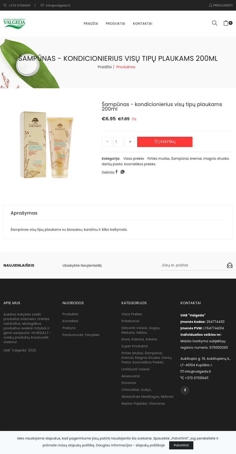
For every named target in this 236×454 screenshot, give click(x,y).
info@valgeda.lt (55, 5)
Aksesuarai (130, 376)
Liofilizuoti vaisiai (135, 370)
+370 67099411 (17, 5)
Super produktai (134, 347)
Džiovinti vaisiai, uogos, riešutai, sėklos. (140, 330)
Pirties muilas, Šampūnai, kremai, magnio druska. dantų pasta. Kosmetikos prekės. (146, 358)
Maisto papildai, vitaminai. (143, 404)
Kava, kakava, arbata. (139, 340)
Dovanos (128, 383)
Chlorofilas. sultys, (136, 390)
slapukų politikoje (150, 445)
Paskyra (69, 328)
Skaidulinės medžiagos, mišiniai (147, 397)
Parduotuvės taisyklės (80, 335)
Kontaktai (142, 23)
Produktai (115, 23)
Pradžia (91, 23)
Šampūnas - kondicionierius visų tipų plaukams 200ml (163, 106)
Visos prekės (133, 158)
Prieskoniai (130, 321)
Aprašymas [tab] (24, 213)
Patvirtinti (181, 445)
